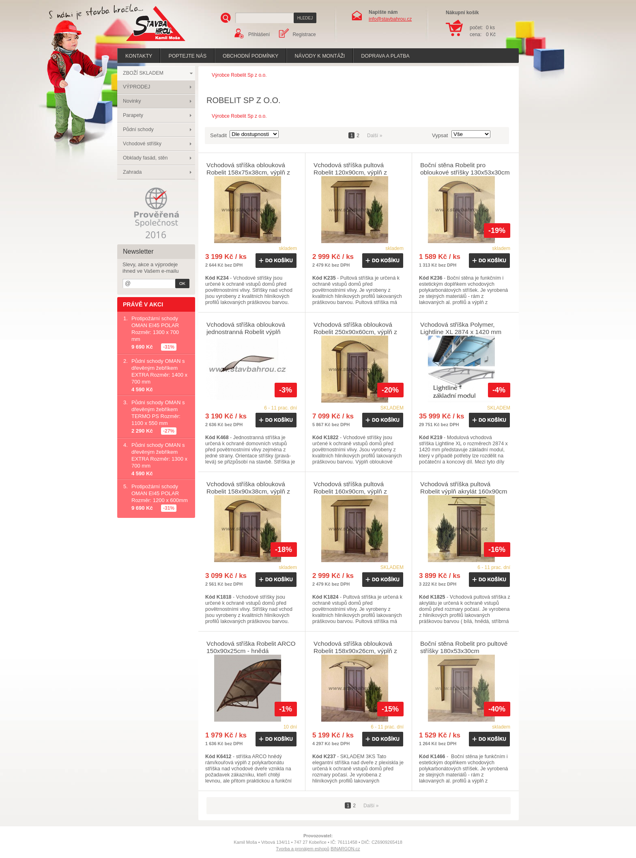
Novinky (132, 101)
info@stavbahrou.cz (390, 19)
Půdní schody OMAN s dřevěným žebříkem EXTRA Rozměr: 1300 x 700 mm (159, 455)
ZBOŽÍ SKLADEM (143, 73)
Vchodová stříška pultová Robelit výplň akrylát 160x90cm (463, 488)
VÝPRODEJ (136, 87)
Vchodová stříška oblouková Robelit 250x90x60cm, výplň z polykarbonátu (355, 332)
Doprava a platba (385, 56)
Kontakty (138, 56)
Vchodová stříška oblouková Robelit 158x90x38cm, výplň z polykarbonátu (248, 491)
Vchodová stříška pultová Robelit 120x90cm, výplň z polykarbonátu (350, 172)
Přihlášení (259, 34)
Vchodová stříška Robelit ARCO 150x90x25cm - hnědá (251, 647)
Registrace (304, 34)
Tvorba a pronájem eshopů (302, 848)
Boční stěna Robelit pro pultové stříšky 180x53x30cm (463, 647)
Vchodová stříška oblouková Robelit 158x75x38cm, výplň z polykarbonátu (248, 172)
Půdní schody (138, 129)
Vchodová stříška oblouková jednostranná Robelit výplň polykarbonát (245, 332)
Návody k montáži (319, 56)
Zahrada (132, 172)
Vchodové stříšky (142, 144)
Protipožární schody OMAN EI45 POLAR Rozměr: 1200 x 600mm (159, 493)
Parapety (133, 115)
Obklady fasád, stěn (145, 158)
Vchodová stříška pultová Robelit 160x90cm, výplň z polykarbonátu (350, 491)
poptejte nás (187, 56)
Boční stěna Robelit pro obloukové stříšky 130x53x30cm (465, 169)
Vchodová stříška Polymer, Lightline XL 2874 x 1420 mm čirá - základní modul (460, 332)
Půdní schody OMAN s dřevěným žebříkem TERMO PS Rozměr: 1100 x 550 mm (158, 412)
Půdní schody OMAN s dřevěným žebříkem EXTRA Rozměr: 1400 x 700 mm (159, 371)
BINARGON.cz (345, 848)
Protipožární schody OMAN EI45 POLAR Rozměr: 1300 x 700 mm (155, 328)
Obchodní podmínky (250, 56)
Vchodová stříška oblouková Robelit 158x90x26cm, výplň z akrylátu (355, 651)
